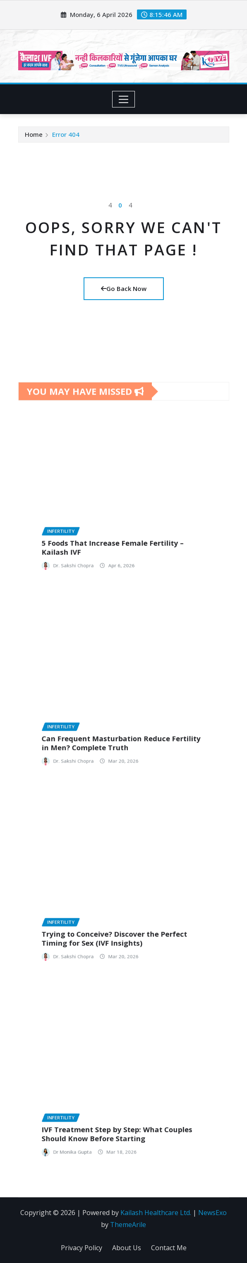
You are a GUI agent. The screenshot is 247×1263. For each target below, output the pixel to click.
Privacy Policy (81, 1247)
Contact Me (169, 1247)
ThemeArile (128, 1224)
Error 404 (65, 134)
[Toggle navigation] (123, 99)
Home (34, 134)
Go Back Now (123, 288)
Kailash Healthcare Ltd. (155, 1212)
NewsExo (212, 1212)
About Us (126, 1247)
